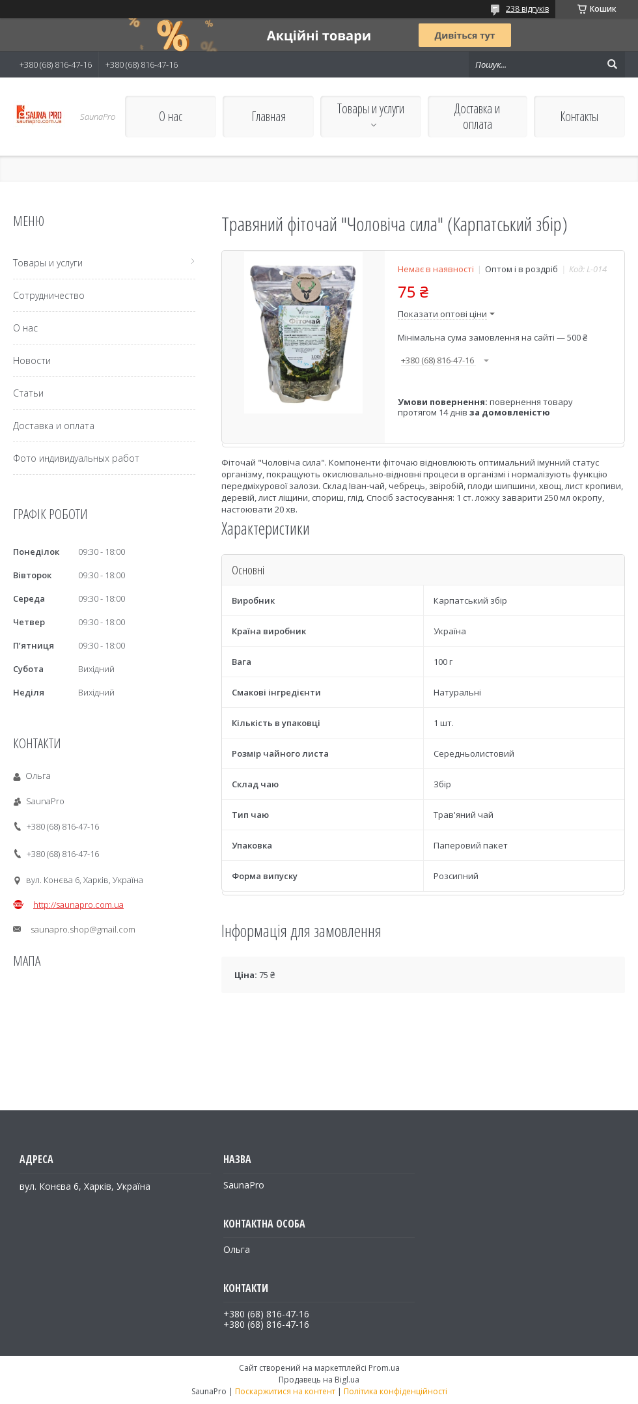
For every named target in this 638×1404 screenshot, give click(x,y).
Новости (32, 360)
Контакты (579, 116)
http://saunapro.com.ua (78, 904)
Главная (268, 116)
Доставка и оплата (477, 116)
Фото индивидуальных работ (76, 458)
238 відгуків (527, 8)
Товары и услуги (370, 108)
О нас (170, 116)
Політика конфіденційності (395, 1391)
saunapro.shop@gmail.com (83, 929)
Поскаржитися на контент (285, 1391)
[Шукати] (612, 64)
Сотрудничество (49, 295)
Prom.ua (384, 1367)
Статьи (28, 393)
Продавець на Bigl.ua (319, 1379)
